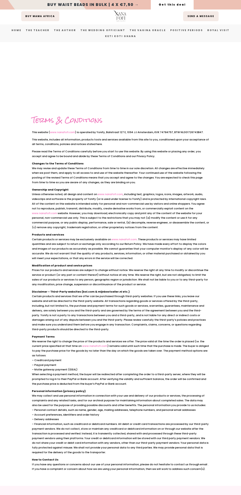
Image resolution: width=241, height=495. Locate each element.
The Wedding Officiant (102, 30)
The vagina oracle (148, 30)
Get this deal (172, 5)
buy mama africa (40, 16)
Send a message (201, 16)
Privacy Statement (125, 442)
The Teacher (38, 30)
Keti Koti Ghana (120, 36)
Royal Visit (218, 30)
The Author (65, 30)
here (147, 471)
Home (16, 30)
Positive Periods (186, 30)
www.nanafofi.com (62, 71)
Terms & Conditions (86, 442)
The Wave (107, 479)
